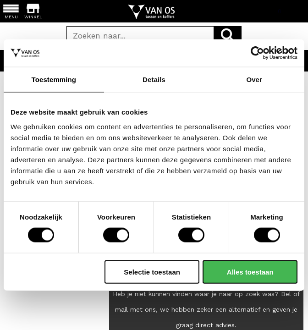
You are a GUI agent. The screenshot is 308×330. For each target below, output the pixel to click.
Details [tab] (154, 79)
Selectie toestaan (152, 271)
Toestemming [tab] (54, 79)
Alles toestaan (250, 271)
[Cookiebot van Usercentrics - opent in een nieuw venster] (257, 53)
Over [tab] (254, 79)
